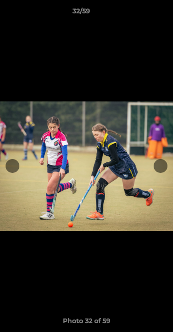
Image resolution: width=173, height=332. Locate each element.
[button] (139, 13)
